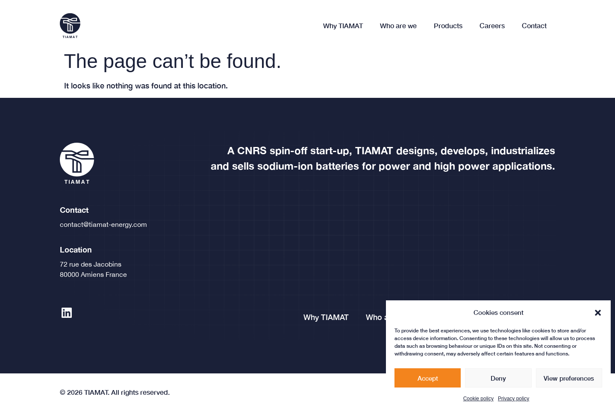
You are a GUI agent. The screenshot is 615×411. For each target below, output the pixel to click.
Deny (498, 382)
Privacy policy (513, 403)
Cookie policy (478, 403)
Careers (492, 25)
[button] (598, 316)
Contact (534, 25)
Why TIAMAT (343, 25)
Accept (428, 382)
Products (448, 25)
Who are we (398, 25)
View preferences (569, 382)
